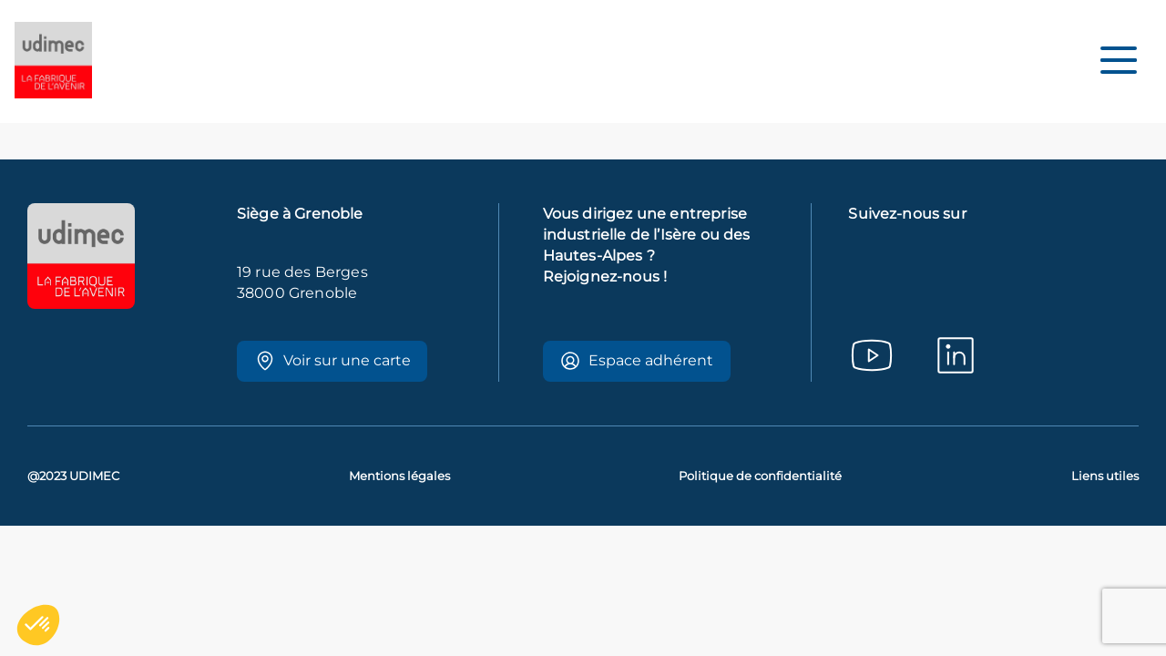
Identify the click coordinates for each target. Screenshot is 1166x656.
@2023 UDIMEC (73, 476)
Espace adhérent (636, 361)
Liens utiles (1105, 476)
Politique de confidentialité (760, 476)
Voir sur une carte (332, 361)
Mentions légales (399, 476)
